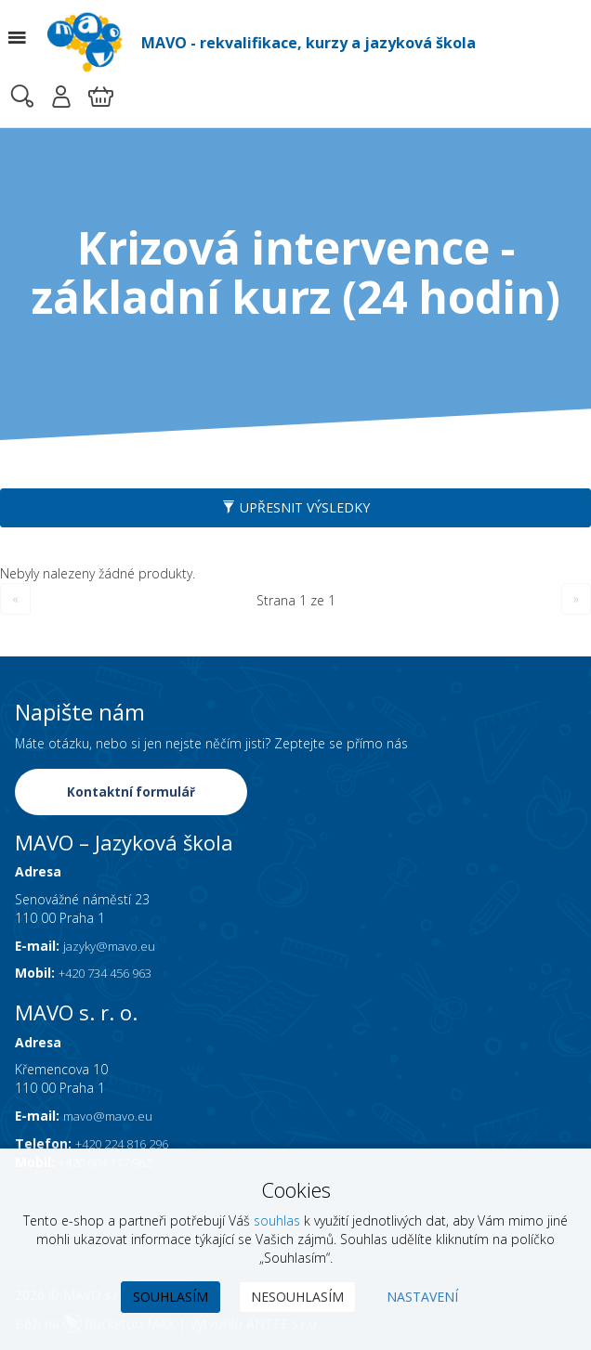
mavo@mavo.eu (112, 1117)
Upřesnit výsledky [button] (296, 507)
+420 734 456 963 (113, 974)
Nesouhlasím (297, 1296)
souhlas (277, 1220)
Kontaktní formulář (132, 791)
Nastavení (422, 1296)
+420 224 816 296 (129, 1145)
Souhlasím (170, 1296)
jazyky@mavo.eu (113, 946)
